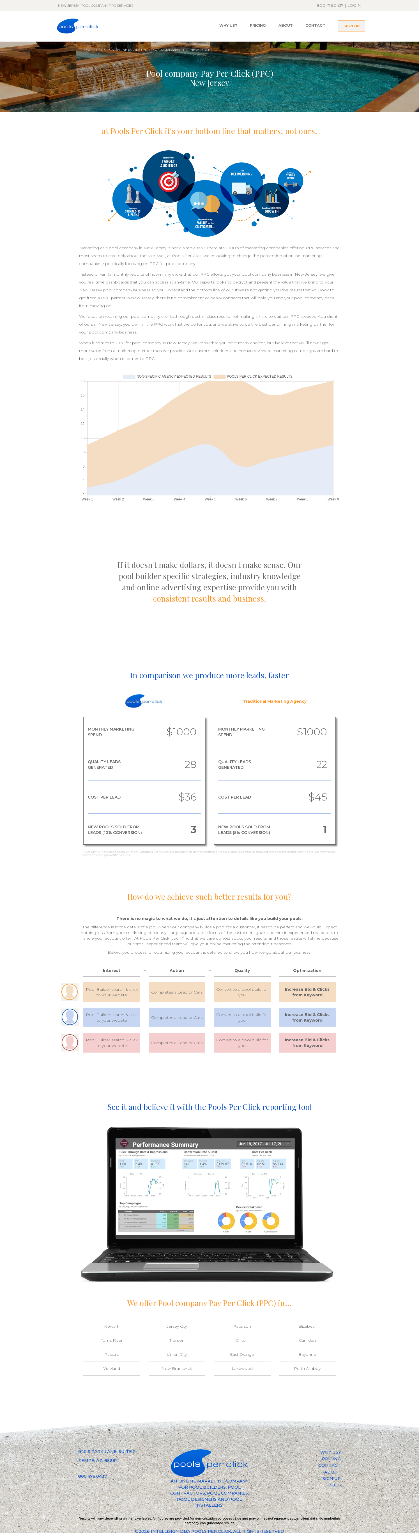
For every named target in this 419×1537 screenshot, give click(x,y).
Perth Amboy (307, 1368)
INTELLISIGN (165, 1531)
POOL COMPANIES (227, 1493)
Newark (111, 1326)
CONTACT (315, 25)
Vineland (111, 1368)
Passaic (111, 1354)
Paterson (242, 1326)
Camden (307, 1340)
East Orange (242, 1354)
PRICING (258, 25)
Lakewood (242, 1368)
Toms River (112, 1340)
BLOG (334, 1485)
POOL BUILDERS (207, 1487)
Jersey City (177, 1326)
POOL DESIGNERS (197, 1499)
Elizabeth (307, 1326)
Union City (177, 1354)
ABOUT (285, 25)
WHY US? (228, 25)
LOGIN (354, 5)
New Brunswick (177, 1368)
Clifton (242, 1340)
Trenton (177, 1340)
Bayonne (307, 1354)
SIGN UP (352, 26)
